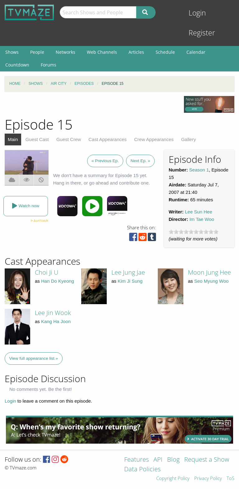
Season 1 (199, 169)
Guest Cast (37, 139)
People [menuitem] (37, 52)
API (157, 460)
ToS (230, 478)
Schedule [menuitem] (165, 52)
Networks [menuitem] (65, 52)
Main (13, 139)
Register (202, 33)
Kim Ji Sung (130, 281)
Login (197, 13)
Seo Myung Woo (211, 281)
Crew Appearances (154, 139)
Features (136, 460)
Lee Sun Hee (198, 211)
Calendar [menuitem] (195, 52)
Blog (173, 460)
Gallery (188, 139)
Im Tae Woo (202, 219)
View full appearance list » (33, 358)
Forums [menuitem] (48, 65)
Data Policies (142, 469)
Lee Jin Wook (53, 312)
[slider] (193, 231)
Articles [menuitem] (136, 52)
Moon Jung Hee (209, 272)
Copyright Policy (173, 478)
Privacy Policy (208, 478)
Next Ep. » (140, 160)
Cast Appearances (107, 139)
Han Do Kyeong (57, 281)
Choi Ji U (46, 272)
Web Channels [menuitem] (102, 52)
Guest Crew (68, 139)
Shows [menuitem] (12, 52)
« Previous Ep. (105, 160)
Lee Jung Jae (128, 272)
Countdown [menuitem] (17, 65)
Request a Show (206, 460)
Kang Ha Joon (56, 321)
